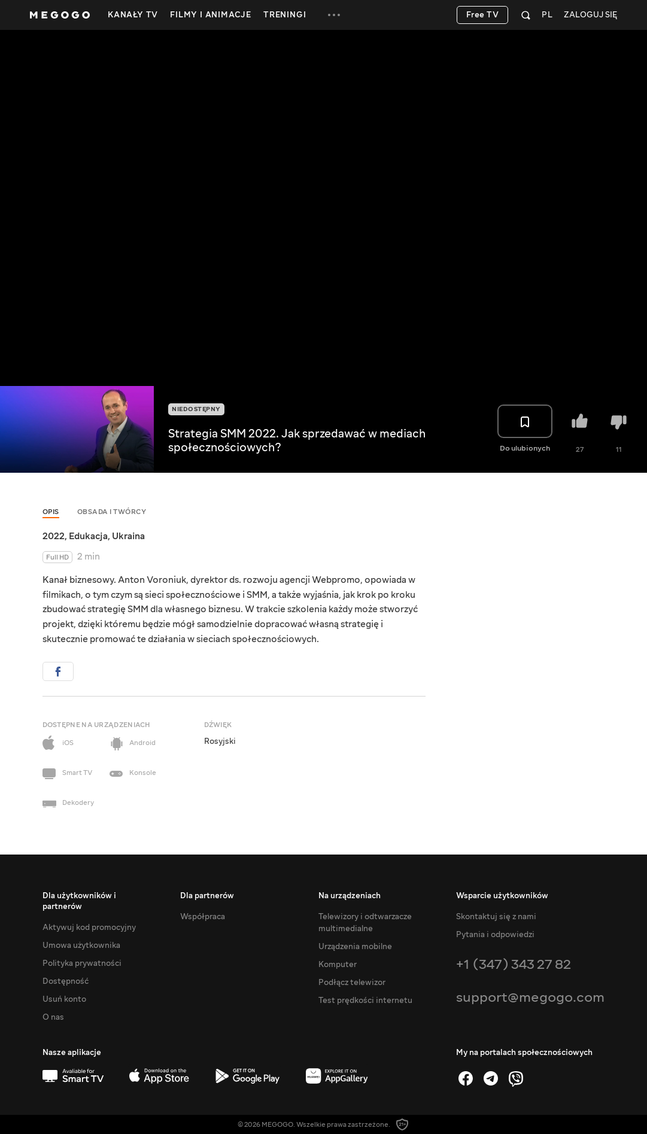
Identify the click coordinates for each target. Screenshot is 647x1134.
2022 (53, 536)
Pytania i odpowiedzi (495, 934)
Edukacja (88, 536)
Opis (50, 511)
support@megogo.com (530, 997)
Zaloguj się (590, 15)
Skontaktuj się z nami (496, 916)
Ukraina (128, 536)
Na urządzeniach (349, 895)
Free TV (482, 15)
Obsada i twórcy (112, 511)
